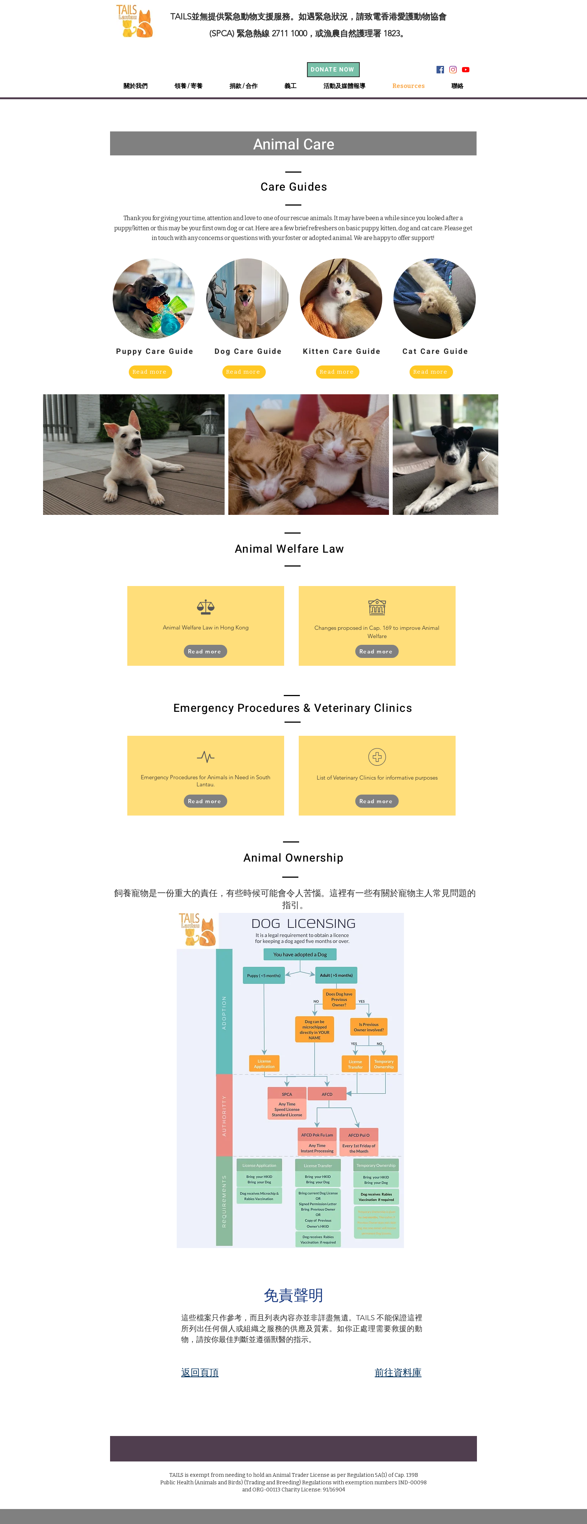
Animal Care (293, 145)
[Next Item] (485, 454)
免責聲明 (293, 1295)
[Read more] (150, 372)
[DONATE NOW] (333, 69)
